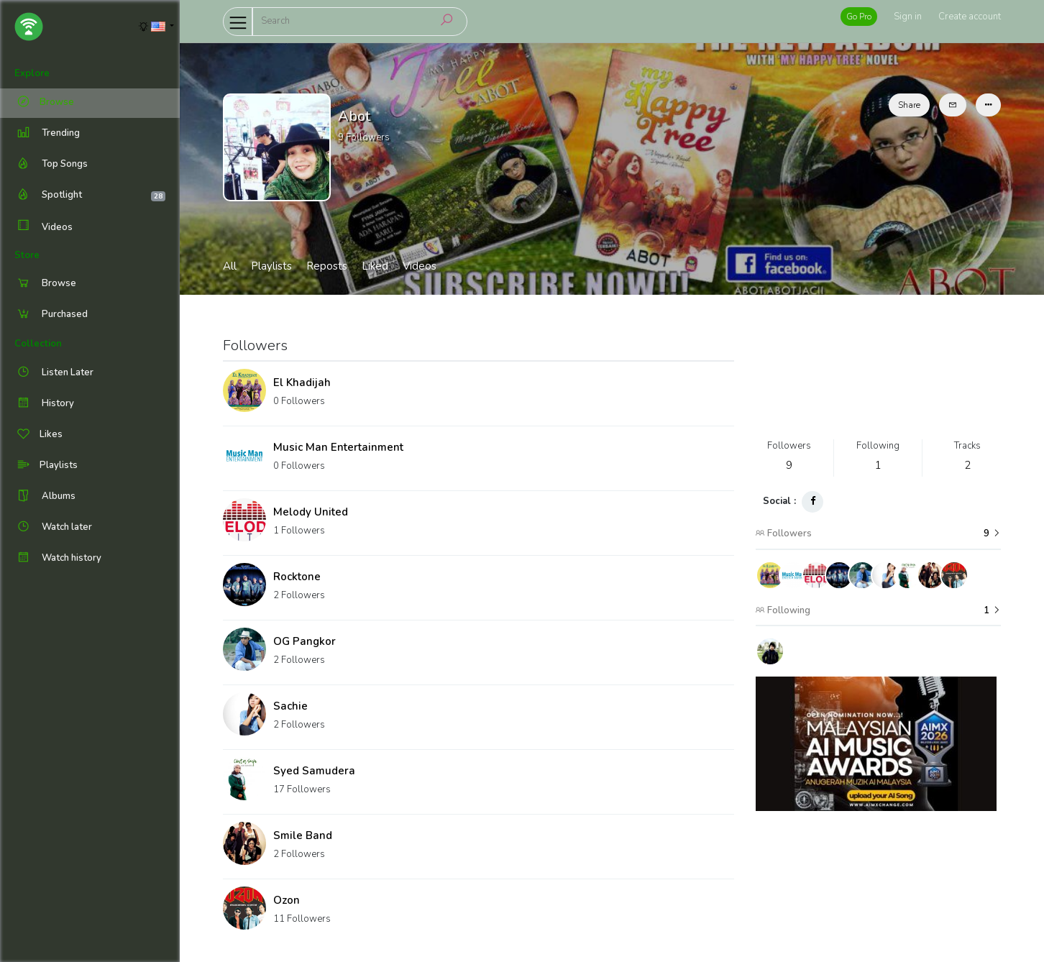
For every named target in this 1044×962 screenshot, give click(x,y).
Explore (32, 73)
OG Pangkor (304, 641)
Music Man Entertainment (338, 447)
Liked (375, 266)
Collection (38, 343)
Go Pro (858, 16)
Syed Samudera (314, 771)
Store (27, 255)
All (230, 266)
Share (909, 105)
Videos (43, 227)
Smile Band (302, 835)
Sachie (290, 706)
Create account (969, 16)
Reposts (326, 266)
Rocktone (297, 576)
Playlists (271, 266)
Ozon (286, 900)
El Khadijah (302, 382)
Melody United (310, 512)
